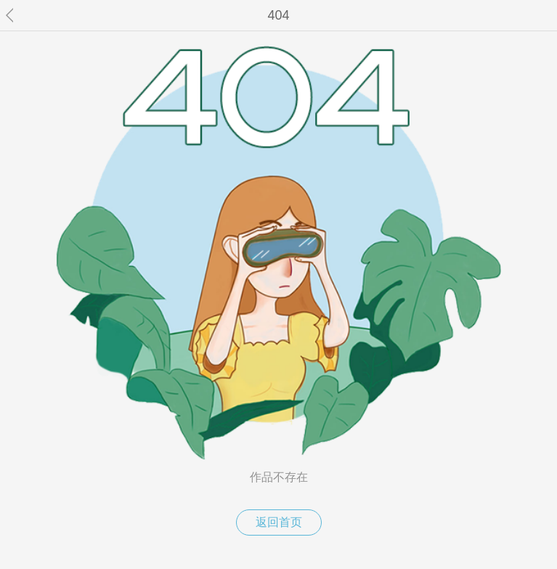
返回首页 (279, 522)
